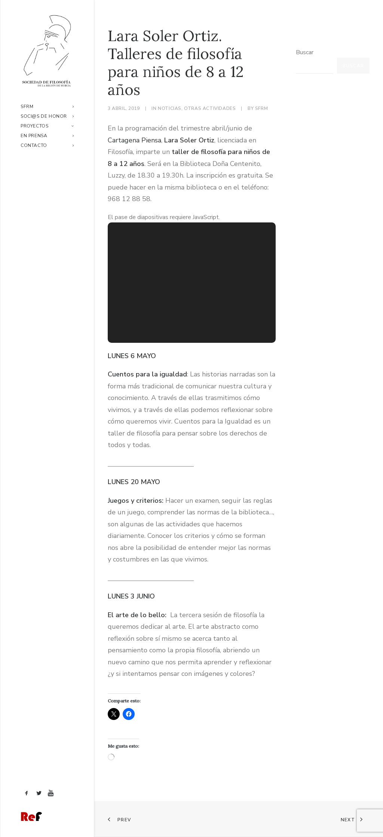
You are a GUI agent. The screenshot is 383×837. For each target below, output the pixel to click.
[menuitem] (47, 106)
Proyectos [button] (47, 126)
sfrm (261, 108)
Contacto (47, 145)
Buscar (304, 52)
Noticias (169, 108)
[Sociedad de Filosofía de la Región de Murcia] (47, 50)
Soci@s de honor (47, 116)
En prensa (47, 136)
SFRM (47, 107)
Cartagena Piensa (134, 140)
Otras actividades (210, 108)
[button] (27, 793)
